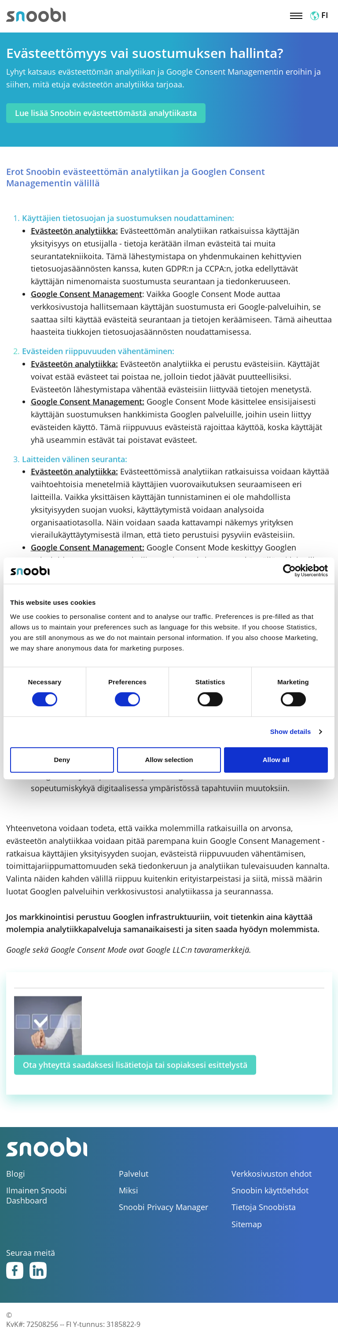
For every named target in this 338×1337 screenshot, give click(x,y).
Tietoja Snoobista (263, 1207)
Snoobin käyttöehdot (270, 1190)
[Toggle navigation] (296, 15)
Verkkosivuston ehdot (271, 1174)
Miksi (128, 1190)
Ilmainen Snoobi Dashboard (36, 1195)
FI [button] (319, 15)
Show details (290, 731)
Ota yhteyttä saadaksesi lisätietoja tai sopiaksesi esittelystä (135, 1074)
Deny (62, 759)
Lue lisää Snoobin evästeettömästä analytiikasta (106, 113)
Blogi (15, 1174)
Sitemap (246, 1224)
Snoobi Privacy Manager (163, 1207)
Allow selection (169, 759)
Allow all (276, 759)
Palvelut (133, 1174)
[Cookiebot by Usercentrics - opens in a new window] (289, 570)
